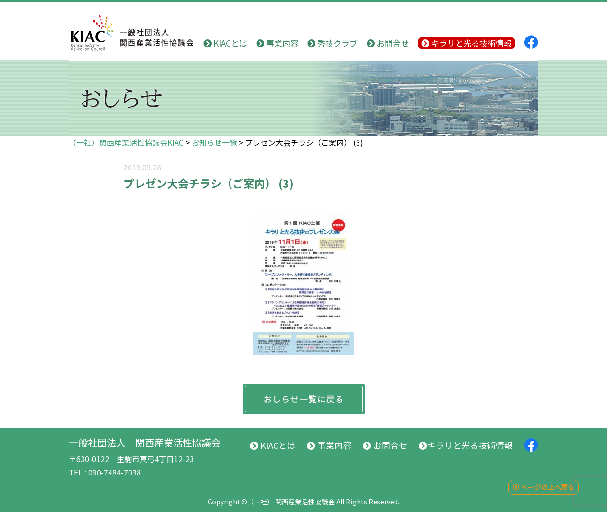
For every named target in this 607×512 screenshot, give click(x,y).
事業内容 (277, 43)
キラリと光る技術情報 (466, 43)
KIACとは (225, 43)
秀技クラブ (332, 43)
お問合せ (388, 43)
